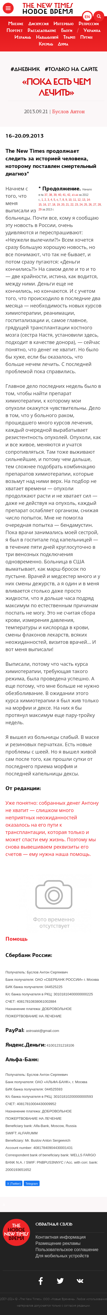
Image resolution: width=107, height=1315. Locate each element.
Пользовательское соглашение (66, 1249)
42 (68, 194)
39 (55, 194)
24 (80, 204)
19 (58, 204)
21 (67, 204)
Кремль (46, 44)
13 (83, 199)
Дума (63, 44)
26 (90, 204)
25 (85, 204)
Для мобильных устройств (62, 1256)
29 (39, 209)
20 (62, 204)
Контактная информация (60, 1237)
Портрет (15, 30)
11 (74, 199)
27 (94, 204)
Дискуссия (38, 24)
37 (45, 194)
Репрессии (89, 24)
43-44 (75, 194)
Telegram (31, 1183)
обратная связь (53, 1224)
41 (64, 194)
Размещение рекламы (58, 1243)
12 (79, 199)
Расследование (42, 30)
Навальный (47, 37)
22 (71, 204)
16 (44, 204)
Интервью (64, 24)
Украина (92, 30)
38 (50, 194)
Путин (86, 37)
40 (59, 194)
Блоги (66, 30)
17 (49, 204)
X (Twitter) (14, 1183)
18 (53, 204)
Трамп (69, 37)
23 (76, 204)
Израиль (22, 37)
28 (99, 204)
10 (70, 199)
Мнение (15, 24)
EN (87, 17)
